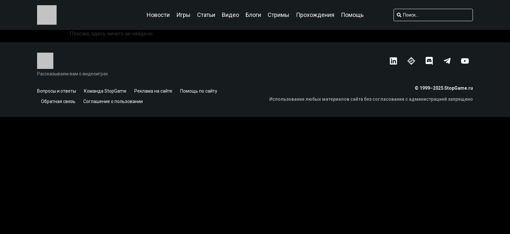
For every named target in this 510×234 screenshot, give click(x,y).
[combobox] (433, 15)
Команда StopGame (105, 91)
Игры (183, 15)
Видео (230, 15)
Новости (158, 15)
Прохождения (315, 15)
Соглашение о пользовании (113, 101)
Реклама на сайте (153, 91)
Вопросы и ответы (56, 91)
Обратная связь (58, 101)
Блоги (253, 15)
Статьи (206, 15)
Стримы (278, 15)
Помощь (352, 15)
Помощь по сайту (198, 91)
